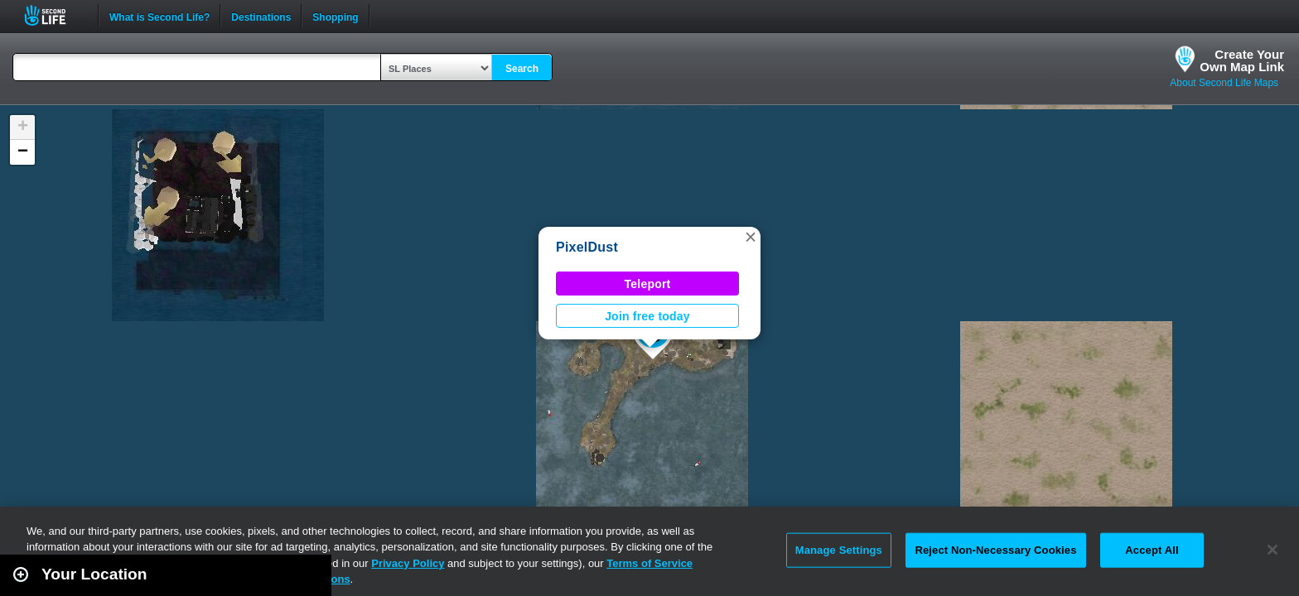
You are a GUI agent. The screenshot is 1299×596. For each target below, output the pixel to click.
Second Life (54, 15)
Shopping (335, 16)
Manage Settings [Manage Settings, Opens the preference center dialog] (838, 550)
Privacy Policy (407, 563)
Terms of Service (649, 563)
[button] (751, 237)
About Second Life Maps (1224, 83)
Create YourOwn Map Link (1242, 60)
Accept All (1151, 550)
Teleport (648, 284)
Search (521, 68)
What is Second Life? (159, 16)
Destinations (261, 16)
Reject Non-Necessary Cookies (995, 550)
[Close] (1272, 549)
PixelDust (587, 247)
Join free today (647, 316)
